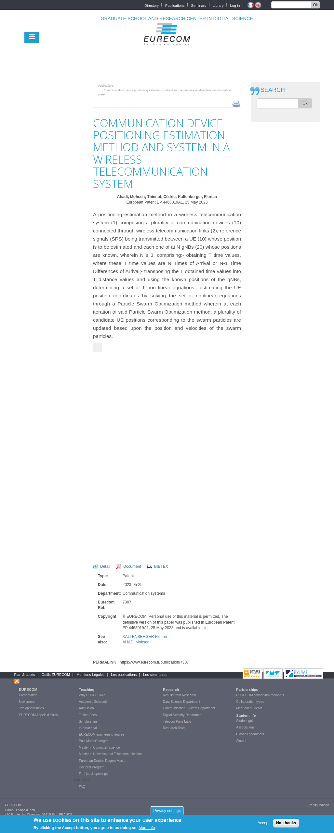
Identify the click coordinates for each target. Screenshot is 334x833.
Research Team (174, 728)
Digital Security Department (183, 715)
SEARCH (273, 90)
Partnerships (247, 689)
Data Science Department (181, 701)
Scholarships (88, 721)
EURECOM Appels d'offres (38, 715)
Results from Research (179, 695)
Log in (235, 5)
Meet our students (249, 708)
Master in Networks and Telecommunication (110, 754)
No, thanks (286, 823)
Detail (105, 566)
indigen (324, 805)
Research (171, 689)
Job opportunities (31, 708)
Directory (151, 5)
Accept (264, 823)
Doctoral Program (91, 767)
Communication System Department (189, 708)
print (236, 103)
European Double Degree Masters (103, 761)
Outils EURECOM (56, 675)
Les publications (124, 675)
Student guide (246, 721)
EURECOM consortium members (260, 695)
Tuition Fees (88, 715)
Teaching (86, 689)
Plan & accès (24, 675)
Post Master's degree (94, 741)
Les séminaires (155, 675)
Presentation (28, 695)
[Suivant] (97, 347)
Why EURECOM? (92, 695)
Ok (315, 5)
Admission (86, 708)
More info (147, 828)
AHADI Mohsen (136, 642)
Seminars (198, 5)
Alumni (241, 740)
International (88, 728)
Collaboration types (250, 701)
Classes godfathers (250, 734)
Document (132, 566)
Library (218, 5)
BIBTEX (161, 566)
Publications (174, 5)
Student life (246, 715)
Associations (245, 727)
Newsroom (27, 701)
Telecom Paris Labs (177, 721)
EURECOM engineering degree (102, 734)
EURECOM (28, 689)
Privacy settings (166, 810)
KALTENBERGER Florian (145, 636)
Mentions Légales (90, 675)
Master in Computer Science (99, 747)
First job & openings (93, 774)
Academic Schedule (93, 701)
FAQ (82, 787)
